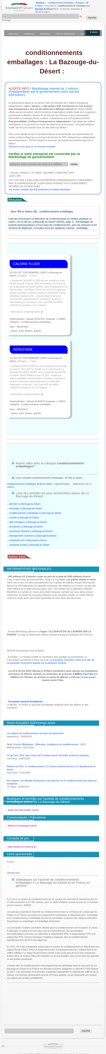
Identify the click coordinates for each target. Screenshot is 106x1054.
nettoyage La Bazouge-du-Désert (25, 481)
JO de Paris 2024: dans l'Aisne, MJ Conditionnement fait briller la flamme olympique (48, 728)
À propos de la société (38, 1028)
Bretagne (80, 3)
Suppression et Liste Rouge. (77, 1028)
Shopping (45, 34)
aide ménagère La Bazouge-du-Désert (28, 495)
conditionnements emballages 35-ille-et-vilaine (29, 457)
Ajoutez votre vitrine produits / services (23, 783)
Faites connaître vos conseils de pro (22, 817)
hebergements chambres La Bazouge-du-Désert (32, 509)
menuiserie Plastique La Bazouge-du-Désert (31, 504)
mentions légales (41, 1031)
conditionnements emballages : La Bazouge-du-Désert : (53, 62)
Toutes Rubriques (65, 34)
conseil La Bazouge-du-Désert (24, 491)
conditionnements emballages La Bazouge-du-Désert (35, 486)
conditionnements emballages (61, 3)
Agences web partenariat (89, 1031)
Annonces (29, 34)
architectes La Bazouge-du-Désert (26, 500)
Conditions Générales (14, 1028)
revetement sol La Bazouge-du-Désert (28, 513)
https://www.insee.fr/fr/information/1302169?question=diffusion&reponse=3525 (53, 1043)
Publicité (57, 1028)
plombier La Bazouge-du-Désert (25, 477)
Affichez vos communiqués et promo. (22, 799)
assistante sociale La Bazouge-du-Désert (29, 518)
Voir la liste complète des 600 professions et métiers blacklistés (39, 189)
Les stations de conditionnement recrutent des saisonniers (35, 706)
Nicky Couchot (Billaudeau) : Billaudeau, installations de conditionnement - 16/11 (46, 717)
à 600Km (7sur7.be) (83, 647)
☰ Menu (94, 32)
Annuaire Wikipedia (70, 1048)
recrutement (69, 1031)
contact (56, 1031)
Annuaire (40, 3)
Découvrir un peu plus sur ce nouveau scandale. (32, 146)
